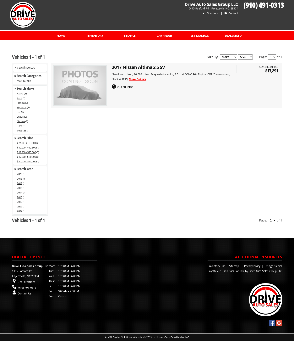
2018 (19, 178)
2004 (19, 211)
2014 (19, 192)
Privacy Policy (252, 266)
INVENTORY (95, 35)
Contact (231, 13)
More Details (137, 79)
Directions (210, 13)
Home (61, 35)
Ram (19, 126)
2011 (19, 206)
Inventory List (217, 266)
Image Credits (273, 266)
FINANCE (130, 35)
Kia (18, 112)
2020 (19, 174)
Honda (21, 102)
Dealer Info (233, 35)
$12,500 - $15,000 (26, 152)
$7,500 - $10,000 (26, 143)
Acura (20, 93)
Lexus (20, 116)
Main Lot (21, 81)
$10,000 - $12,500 (26, 147)
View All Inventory (26, 67)
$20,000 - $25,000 (26, 161)
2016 (19, 188)
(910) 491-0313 (264, 5)
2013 (19, 197)
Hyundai (21, 107)
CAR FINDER (164, 35)
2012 (19, 202)
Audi (19, 98)
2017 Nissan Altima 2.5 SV (138, 67)
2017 (19, 183)
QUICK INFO (125, 87)
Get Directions (26, 282)
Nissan (21, 121)
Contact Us (24, 293)
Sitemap (234, 266)
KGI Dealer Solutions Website (125, 337)
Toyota (21, 130)
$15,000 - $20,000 (26, 157)
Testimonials (199, 35)
